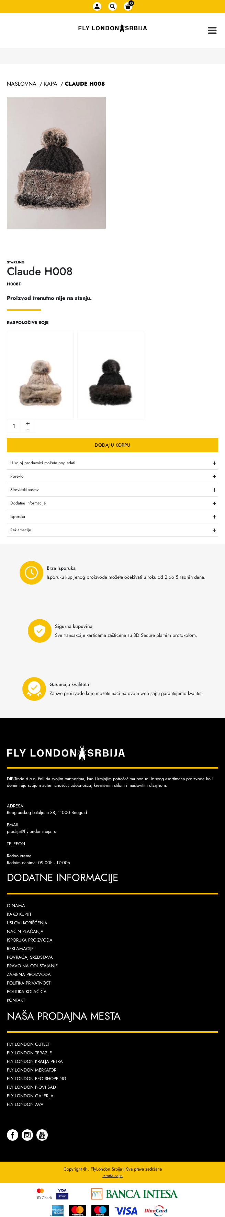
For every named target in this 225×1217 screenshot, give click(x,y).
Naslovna (21, 84)
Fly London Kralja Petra (35, 1061)
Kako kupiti (19, 914)
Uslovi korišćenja (27, 923)
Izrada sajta (112, 1176)
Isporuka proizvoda (30, 940)
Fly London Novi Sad (31, 1087)
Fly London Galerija (30, 1096)
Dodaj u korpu (112, 445)
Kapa (50, 84)
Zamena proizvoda (29, 974)
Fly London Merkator (31, 1070)
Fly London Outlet (28, 1044)
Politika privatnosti (29, 983)
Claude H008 (85, 84)
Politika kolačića (27, 991)
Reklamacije (20, 948)
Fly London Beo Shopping (36, 1078)
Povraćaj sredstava (30, 957)
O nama (16, 905)
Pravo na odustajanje (32, 966)
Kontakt (16, 1000)
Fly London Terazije (29, 1053)
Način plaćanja (25, 931)
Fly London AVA (25, 1104)
